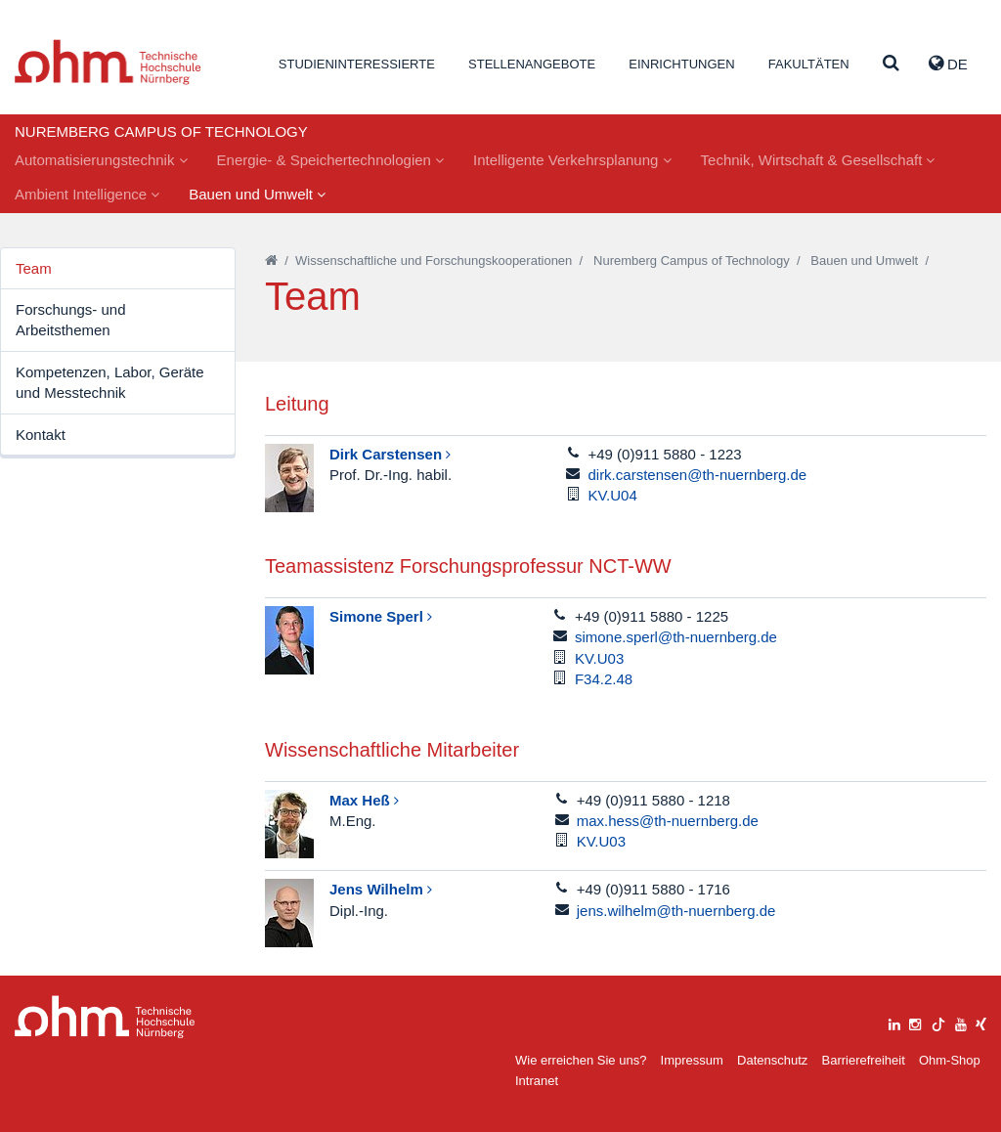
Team (34, 268)
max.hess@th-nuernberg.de (668, 820)
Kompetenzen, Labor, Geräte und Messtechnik (110, 382)
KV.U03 (599, 658)
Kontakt (40, 434)
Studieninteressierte (357, 64)
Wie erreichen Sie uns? (580, 1060)
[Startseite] (271, 260)
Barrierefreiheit (862, 1060)
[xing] (981, 1022)
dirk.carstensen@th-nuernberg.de (697, 474)
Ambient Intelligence (87, 194)
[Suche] (891, 64)
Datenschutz (772, 1060)
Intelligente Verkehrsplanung (572, 160)
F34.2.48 (603, 679)
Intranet (536, 1080)
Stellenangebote (531, 64)
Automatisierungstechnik (101, 160)
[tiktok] (938, 1022)
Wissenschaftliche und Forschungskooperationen (433, 260)
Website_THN (108, 62)
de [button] (948, 63)
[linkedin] (894, 1022)
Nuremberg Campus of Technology (691, 260)
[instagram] (915, 1022)
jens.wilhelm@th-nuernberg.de (676, 910)
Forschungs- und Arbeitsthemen (71, 319)
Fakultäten (808, 64)
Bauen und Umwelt (257, 194)
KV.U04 (612, 495)
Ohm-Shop (949, 1060)
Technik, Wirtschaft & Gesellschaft (818, 160)
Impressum (692, 1060)
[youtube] (961, 1022)
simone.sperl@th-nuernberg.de (676, 637)
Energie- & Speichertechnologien (330, 160)
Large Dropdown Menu (105, 1017)
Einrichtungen (681, 64)
